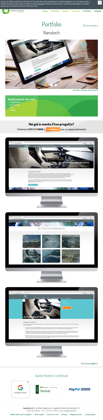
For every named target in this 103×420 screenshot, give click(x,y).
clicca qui (41, 4)
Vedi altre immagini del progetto (85, 90)
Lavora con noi (53, 414)
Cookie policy (90, 414)
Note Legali (39, 414)
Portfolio (87, 11)
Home (45, 11)
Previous (9, 90)
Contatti (97, 11)
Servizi (65, 11)
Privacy (64, 414)
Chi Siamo (55, 11)
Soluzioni (76, 11)
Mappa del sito (76, 414)
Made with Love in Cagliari (21, 414)
